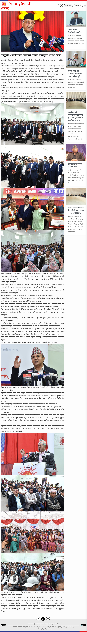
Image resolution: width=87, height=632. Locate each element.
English (68, 5)
